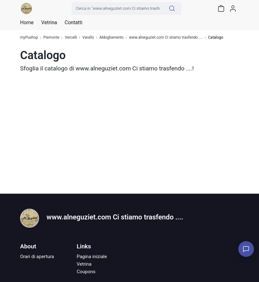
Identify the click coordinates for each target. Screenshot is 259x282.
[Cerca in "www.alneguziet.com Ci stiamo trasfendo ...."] (117, 8)
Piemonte (51, 38)
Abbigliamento (111, 38)
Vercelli (71, 38)
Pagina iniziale (92, 256)
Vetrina (84, 264)
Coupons (86, 271)
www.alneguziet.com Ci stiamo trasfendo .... (166, 38)
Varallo (88, 38)
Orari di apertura (37, 256)
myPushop (29, 38)
